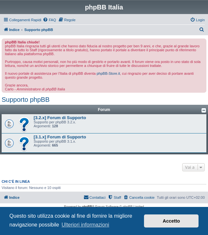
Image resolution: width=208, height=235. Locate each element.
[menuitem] (49, 20)
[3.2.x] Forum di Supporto (60, 117)
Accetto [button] (171, 221)
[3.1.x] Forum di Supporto (60, 136)
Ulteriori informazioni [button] (85, 224)
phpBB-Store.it (108, 73)
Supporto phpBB (26, 99)
